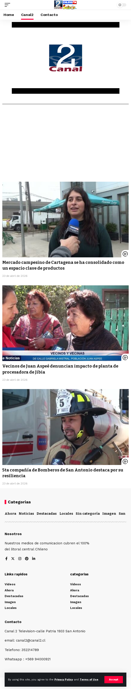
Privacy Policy (63, 679)
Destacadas (47, 513)
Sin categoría (88, 513)
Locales (66, 513)
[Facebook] (6, 559)
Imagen (109, 513)
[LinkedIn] (33, 559)
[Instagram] (20, 559)
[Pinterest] (26, 559)
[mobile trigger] (8, 5)
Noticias (26, 513)
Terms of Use (89, 679)
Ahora (10, 513)
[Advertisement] (65, 144)
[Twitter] (12, 559)
